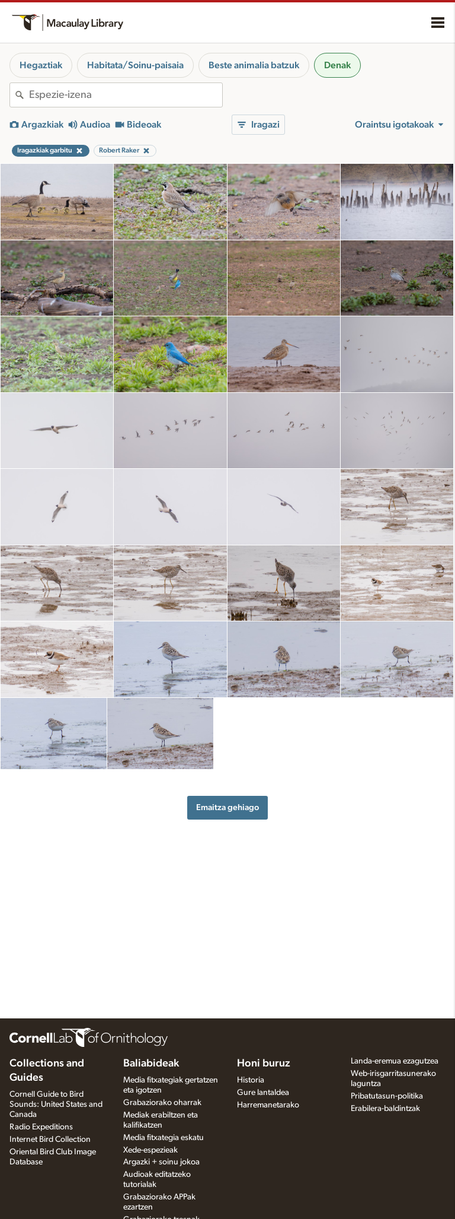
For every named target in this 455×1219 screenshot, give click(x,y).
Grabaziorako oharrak (162, 1103)
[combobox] (125, 95)
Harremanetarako (268, 1105)
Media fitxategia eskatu (163, 1138)
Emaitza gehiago (227, 807)
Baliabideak (151, 1063)
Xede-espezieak (150, 1150)
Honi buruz (263, 1063)
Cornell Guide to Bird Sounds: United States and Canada (55, 1104)
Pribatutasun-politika (387, 1096)
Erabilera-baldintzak (385, 1108)
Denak (337, 65)
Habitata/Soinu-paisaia (135, 65)
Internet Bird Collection (50, 1139)
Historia (250, 1080)
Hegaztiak (41, 65)
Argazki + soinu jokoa (161, 1162)
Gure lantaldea (263, 1092)
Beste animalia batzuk (254, 65)
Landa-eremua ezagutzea (394, 1061)
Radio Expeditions (41, 1127)
